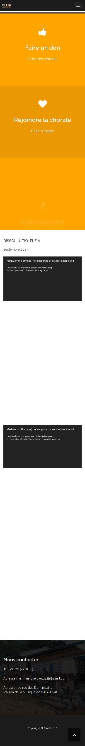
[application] (42, 278)
